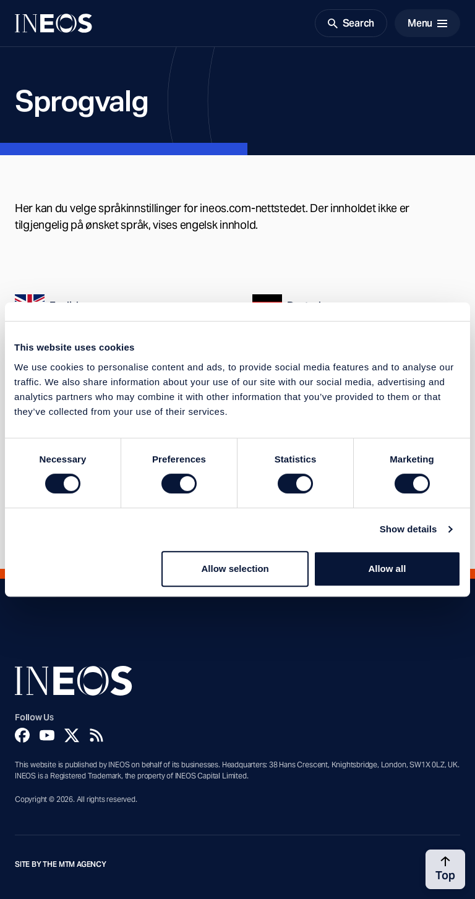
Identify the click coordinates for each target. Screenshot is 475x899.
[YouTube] (47, 735)
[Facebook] (22, 735)
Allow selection (235, 568)
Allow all (387, 568)
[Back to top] (445, 869)
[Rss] (96, 735)
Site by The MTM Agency (60, 864)
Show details (408, 529)
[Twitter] (71, 735)
